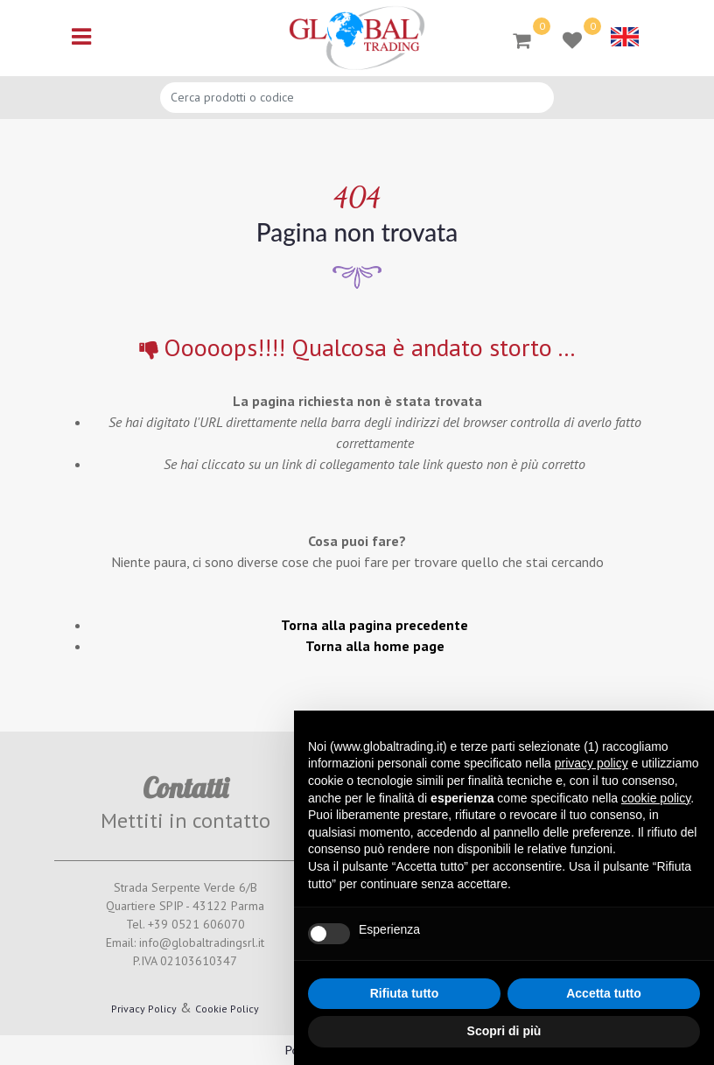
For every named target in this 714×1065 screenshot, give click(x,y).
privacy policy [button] (591, 763)
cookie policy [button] (655, 798)
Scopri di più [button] (504, 1031)
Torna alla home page (374, 646)
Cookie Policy (227, 1008)
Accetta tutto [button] (603, 993)
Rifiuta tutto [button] (404, 993)
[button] (521, 39)
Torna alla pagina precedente (374, 625)
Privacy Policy (144, 1008)
